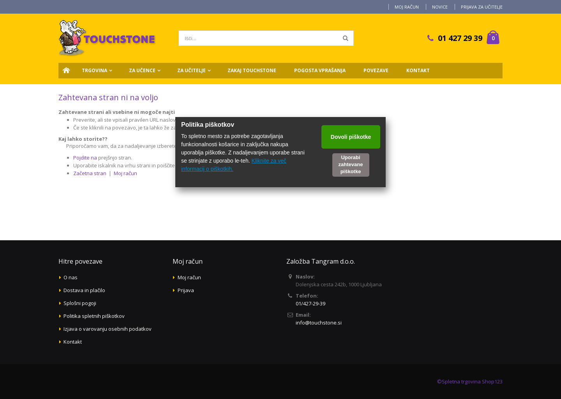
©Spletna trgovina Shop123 (470, 381)
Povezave (375, 70)
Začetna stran (89, 173)
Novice (440, 7)
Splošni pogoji (80, 303)
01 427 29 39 (460, 38)
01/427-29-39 (310, 303)
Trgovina (94, 70)
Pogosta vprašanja (320, 70)
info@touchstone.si (319, 322)
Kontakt (418, 70)
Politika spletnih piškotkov (94, 315)
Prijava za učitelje (482, 7)
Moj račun (407, 7)
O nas (71, 277)
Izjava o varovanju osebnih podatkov (108, 328)
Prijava (186, 290)
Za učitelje (191, 70)
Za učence (142, 70)
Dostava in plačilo (84, 290)
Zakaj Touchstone (252, 70)
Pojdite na (85, 157)
